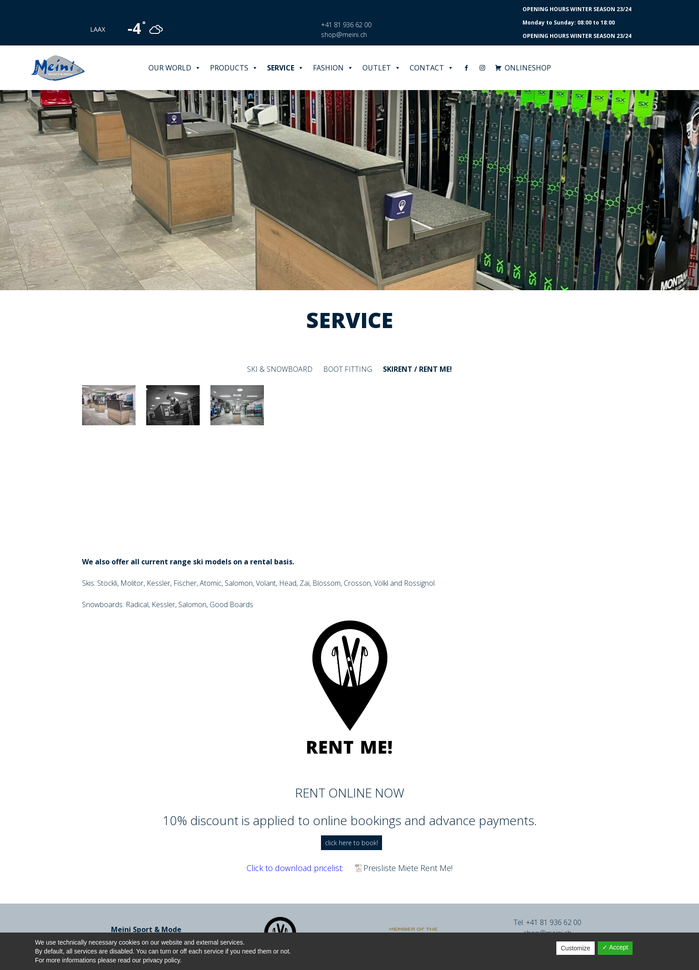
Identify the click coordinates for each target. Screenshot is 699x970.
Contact (432, 68)
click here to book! (351, 842)
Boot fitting (347, 369)
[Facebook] (466, 67)
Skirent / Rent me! (417, 369)
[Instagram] (482, 67)
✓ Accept (615, 947)
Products (234, 68)
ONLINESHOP (528, 68)
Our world (174, 68)
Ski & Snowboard (279, 369)
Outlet (381, 68)
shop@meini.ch (344, 34)
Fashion (333, 68)
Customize (575, 948)
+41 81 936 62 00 (346, 24)
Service (285, 68)
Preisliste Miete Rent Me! (407, 867)
